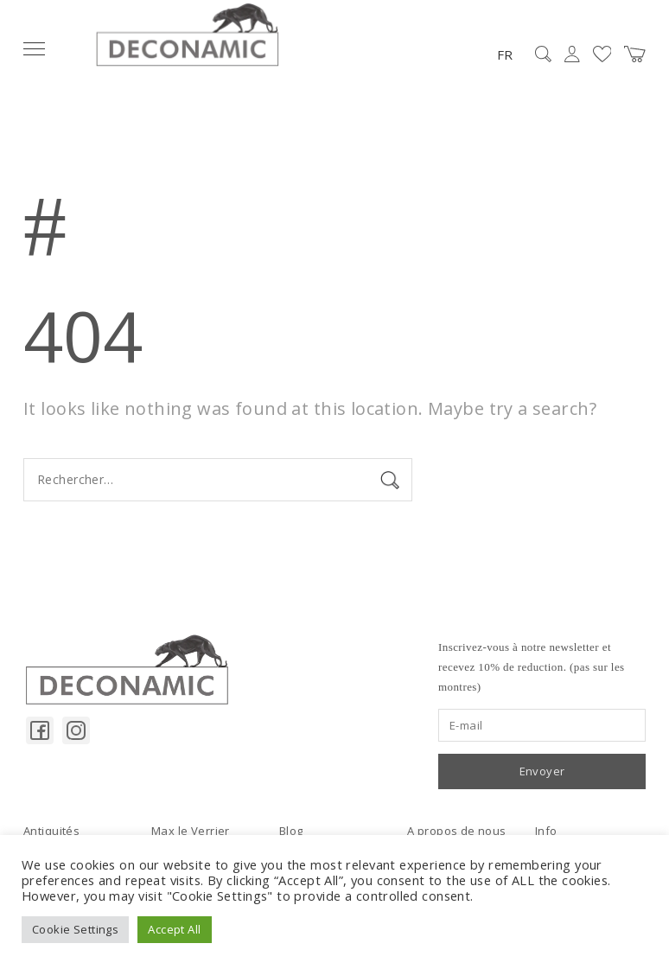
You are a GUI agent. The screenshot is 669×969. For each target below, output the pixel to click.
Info (546, 830)
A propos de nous (457, 830)
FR (505, 54)
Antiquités (51, 830)
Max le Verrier (190, 830)
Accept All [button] (174, 929)
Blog (291, 830)
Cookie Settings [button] (75, 929)
